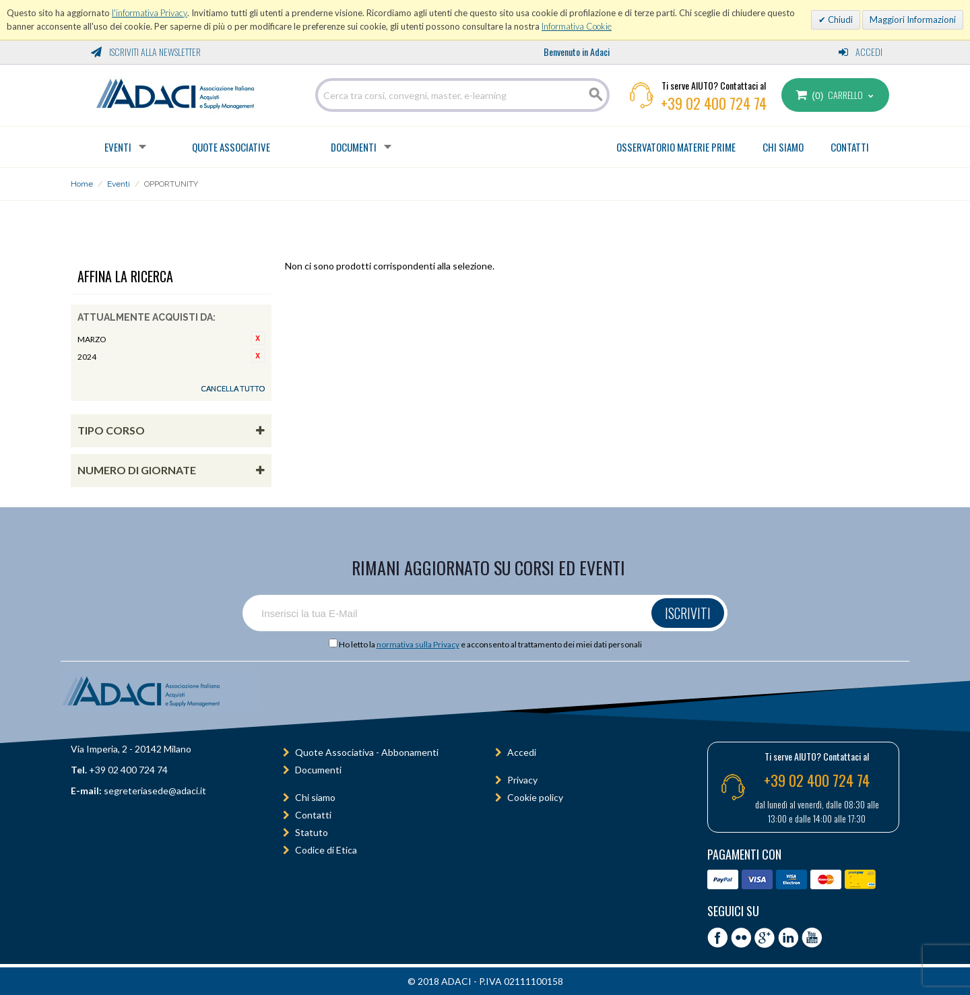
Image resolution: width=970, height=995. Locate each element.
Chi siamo (315, 797)
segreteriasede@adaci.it (155, 790)
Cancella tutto (233, 388)
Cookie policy (535, 797)
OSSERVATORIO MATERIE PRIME (676, 146)
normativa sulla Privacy (418, 644)
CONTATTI (850, 146)
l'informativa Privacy (149, 12)
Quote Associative (231, 146)
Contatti (313, 815)
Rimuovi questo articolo (258, 338)
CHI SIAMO (783, 146)
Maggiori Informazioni (913, 19)
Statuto (311, 832)
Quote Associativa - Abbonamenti (367, 752)
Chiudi (839, 19)
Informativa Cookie (577, 26)
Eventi (117, 146)
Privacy (522, 779)
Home (82, 184)
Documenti (354, 146)
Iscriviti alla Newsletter (146, 51)
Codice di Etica (326, 850)
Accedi (860, 51)
